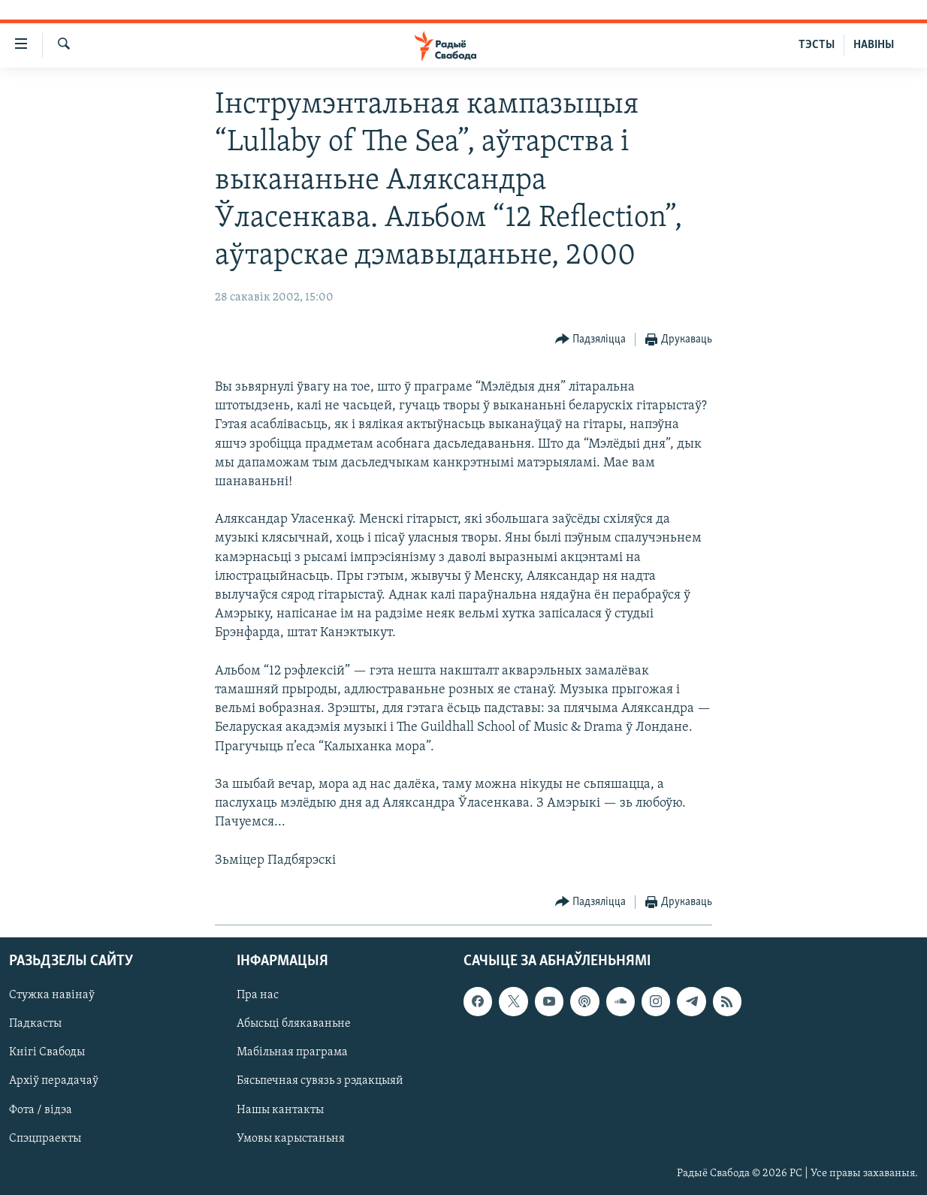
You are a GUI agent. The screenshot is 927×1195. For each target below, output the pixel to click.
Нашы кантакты (280, 1109)
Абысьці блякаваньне (294, 1024)
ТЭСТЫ (817, 45)
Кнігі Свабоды (47, 1052)
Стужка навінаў (52, 995)
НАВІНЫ (873, 45)
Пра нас (258, 995)
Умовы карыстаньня (291, 1138)
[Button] (591, 340)
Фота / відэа (40, 1109)
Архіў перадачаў (53, 1081)
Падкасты (35, 1024)
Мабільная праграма (292, 1052)
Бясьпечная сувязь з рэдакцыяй (320, 1081)
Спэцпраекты (45, 1138)
